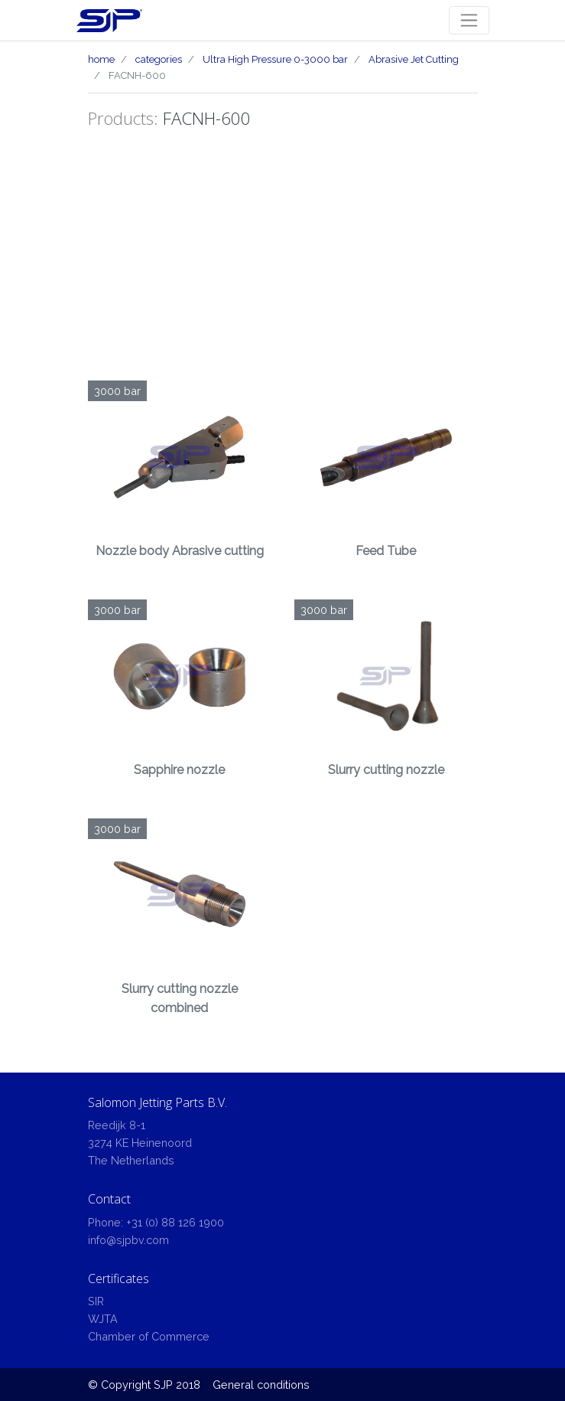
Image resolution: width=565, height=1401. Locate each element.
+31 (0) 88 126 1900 (175, 1222)
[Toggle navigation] (469, 20)
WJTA (103, 1318)
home (101, 59)
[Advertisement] (282, 265)
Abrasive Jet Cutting (414, 59)
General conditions (261, 1384)
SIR (96, 1301)
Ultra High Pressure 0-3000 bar (275, 59)
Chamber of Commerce (148, 1336)
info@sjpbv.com (128, 1239)
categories (158, 59)
